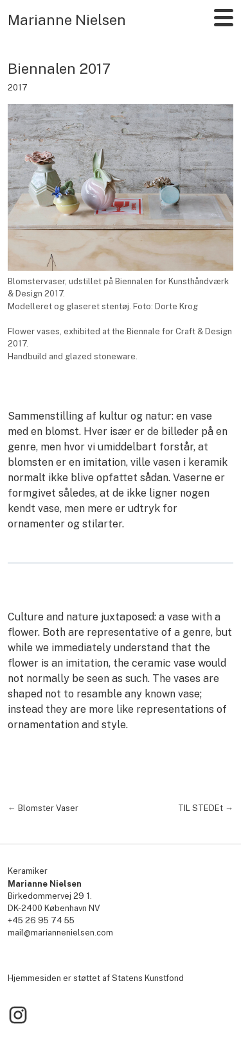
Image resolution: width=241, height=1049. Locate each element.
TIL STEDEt (200, 808)
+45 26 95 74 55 (41, 920)
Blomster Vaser (48, 808)
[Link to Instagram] (18, 1016)
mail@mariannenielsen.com (60, 932)
